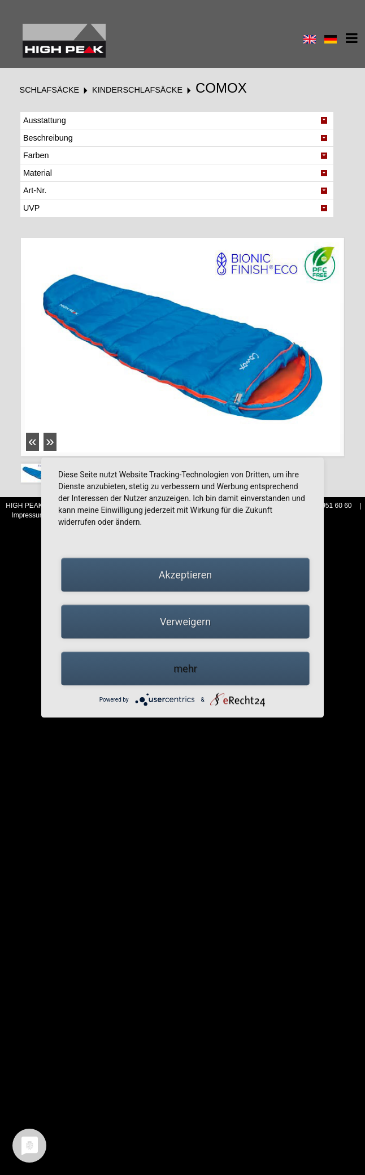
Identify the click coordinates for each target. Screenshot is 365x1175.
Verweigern (185, 622)
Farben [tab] (36, 155)
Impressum (29, 515)
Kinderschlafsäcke (137, 89)
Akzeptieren (185, 575)
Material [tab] (37, 172)
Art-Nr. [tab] (35, 190)
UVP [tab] (31, 207)
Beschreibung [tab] (48, 137)
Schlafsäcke (50, 89)
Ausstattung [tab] (44, 120)
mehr (185, 668)
